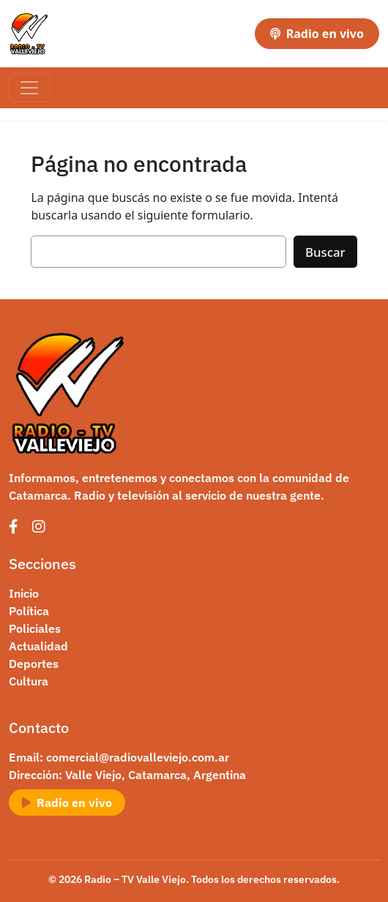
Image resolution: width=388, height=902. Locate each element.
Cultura (28, 681)
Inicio (24, 593)
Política (29, 611)
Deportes (34, 663)
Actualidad (38, 646)
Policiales (35, 628)
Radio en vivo (317, 34)
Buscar (325, 252)
